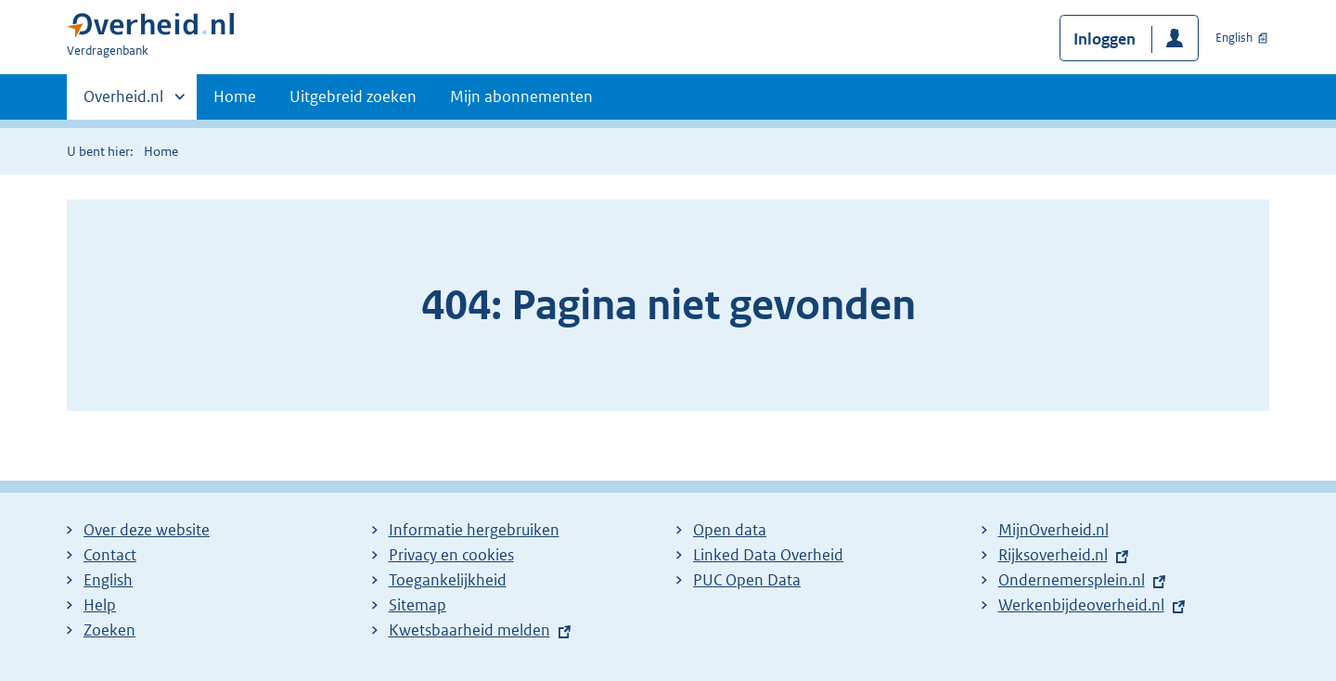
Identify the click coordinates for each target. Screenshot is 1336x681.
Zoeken (109, 630)
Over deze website (147, 530)
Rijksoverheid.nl (1057, 555)
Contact (110, 555)
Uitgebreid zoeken (353, 96)
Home (234, 96)
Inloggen (1104, 39)
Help (100, 605)
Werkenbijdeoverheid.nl (1086, 605)
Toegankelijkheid (448, 580)
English (1233, 37)
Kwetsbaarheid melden (469, 630)
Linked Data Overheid (768, 555)
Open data (729, 530)
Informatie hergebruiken (474, 530)
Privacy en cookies (451, 555)
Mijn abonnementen (521, 96)
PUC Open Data (747, 580)
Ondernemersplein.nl (1076, 580)
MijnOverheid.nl (1053, 530)
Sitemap (417, 605)
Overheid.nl (123, 102)
